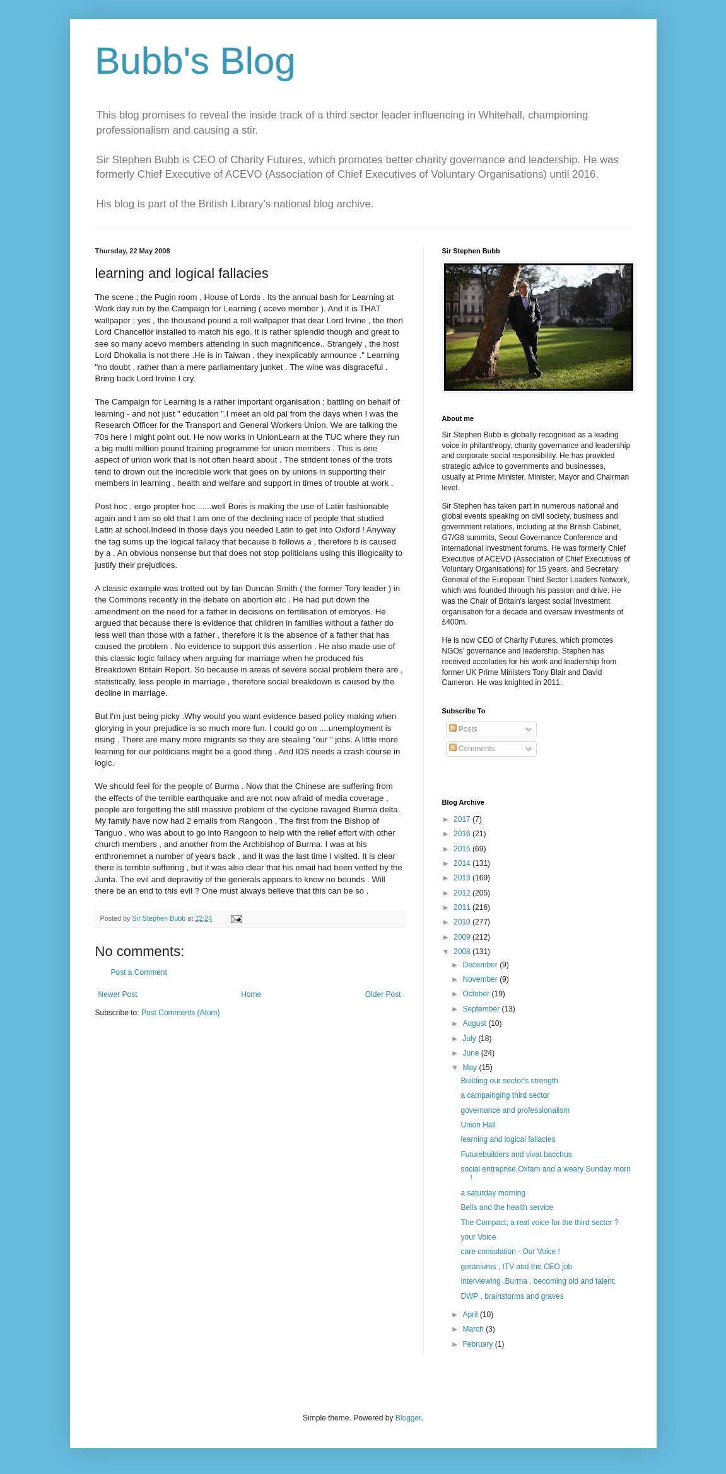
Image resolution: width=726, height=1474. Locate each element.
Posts (463, 729)
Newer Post (118, 994)
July (470, 1038)
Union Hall (477, 1124)
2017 (463, 819)
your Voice (478, 1237)
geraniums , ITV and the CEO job (516, 1266)
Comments (472, 748)
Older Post (383, 994)
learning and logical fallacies (507, 1139)
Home (251, 994)
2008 (463, 951)
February (478, 1344)
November (481, 979)
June (471, 1053)
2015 (463, 848)
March (474, 1329)
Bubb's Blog (195, 61)
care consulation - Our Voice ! (509, 1251)
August (475, 1023)
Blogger (408, 1418)
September (481, 1009)
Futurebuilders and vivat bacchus (515, 1154)
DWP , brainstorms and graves (511, 1296)
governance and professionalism (515, 1110)
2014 (463, 863)
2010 (463, 922)
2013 (463, 877)
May (470, 1067)
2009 (463, 937)
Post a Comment (139, 972)
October (476, 993)
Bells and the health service (506, 1207)
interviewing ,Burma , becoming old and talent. (538, 1281)
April (470, 1314)
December (481, 964)
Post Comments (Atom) (180, 1012)
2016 (463, 833)
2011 (463, 907)
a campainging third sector (504, 1095)
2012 (463, 893)
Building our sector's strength (509, 1080)
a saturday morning (492, 1193)
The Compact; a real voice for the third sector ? (539, 1222)
